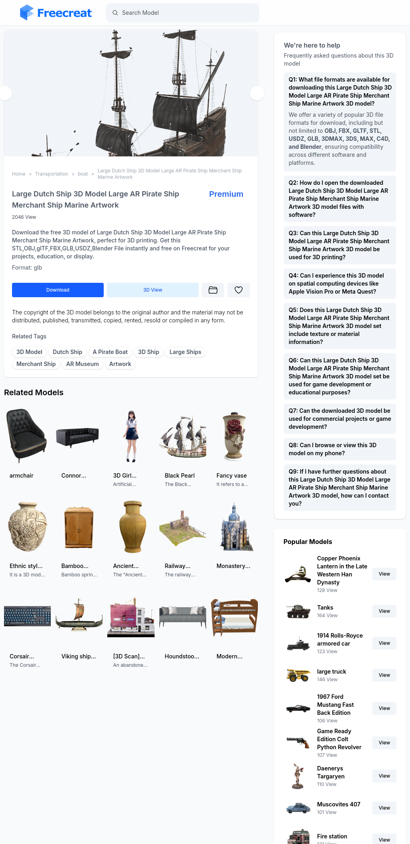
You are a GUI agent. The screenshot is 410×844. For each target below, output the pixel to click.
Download (58, 290)
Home (19, 174)
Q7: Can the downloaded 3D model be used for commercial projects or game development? (340, 418)
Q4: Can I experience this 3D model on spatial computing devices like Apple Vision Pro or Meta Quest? (336, 283)
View (384, 574)
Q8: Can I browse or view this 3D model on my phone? (332, 449)
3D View (153, 290)
